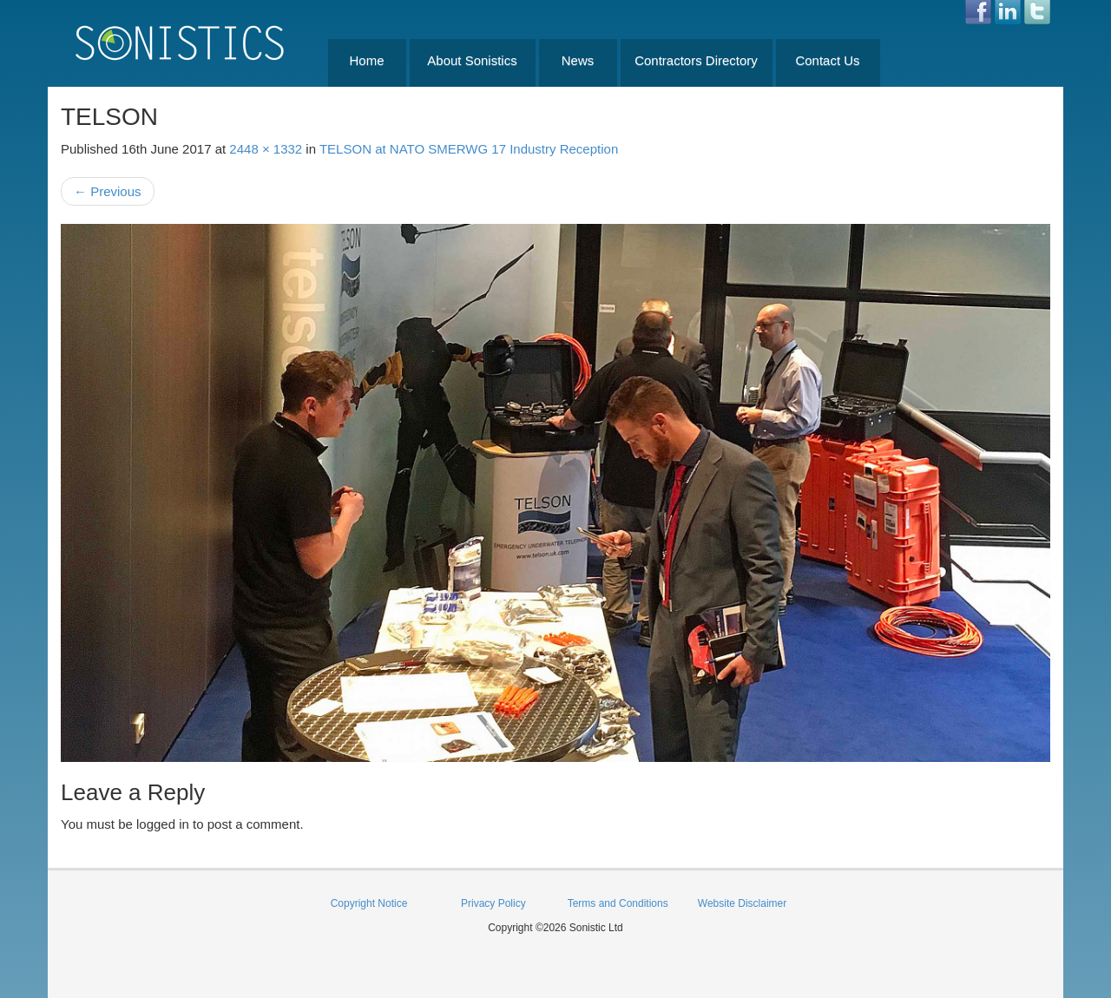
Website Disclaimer (742, 903)
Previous (107, 191)
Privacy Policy (493, 903)
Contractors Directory (696, 60)
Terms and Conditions (618, 903)
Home (366, 60)
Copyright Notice (369, 903)
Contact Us (827, 60)
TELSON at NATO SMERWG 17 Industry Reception (468, 148)
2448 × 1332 (265, 148)
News (578, 60)
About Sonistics (471, 60)
